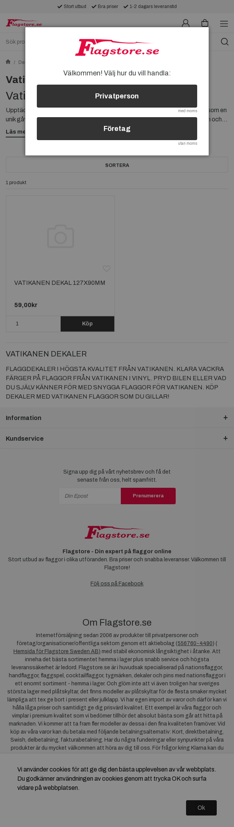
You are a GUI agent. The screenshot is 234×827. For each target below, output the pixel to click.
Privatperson (117, 96)
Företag (117, 128)
